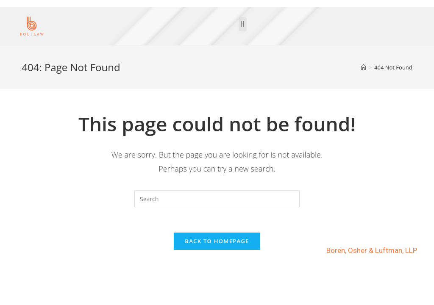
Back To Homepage (217, 241)
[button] (243, 24)
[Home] (363, 67)
